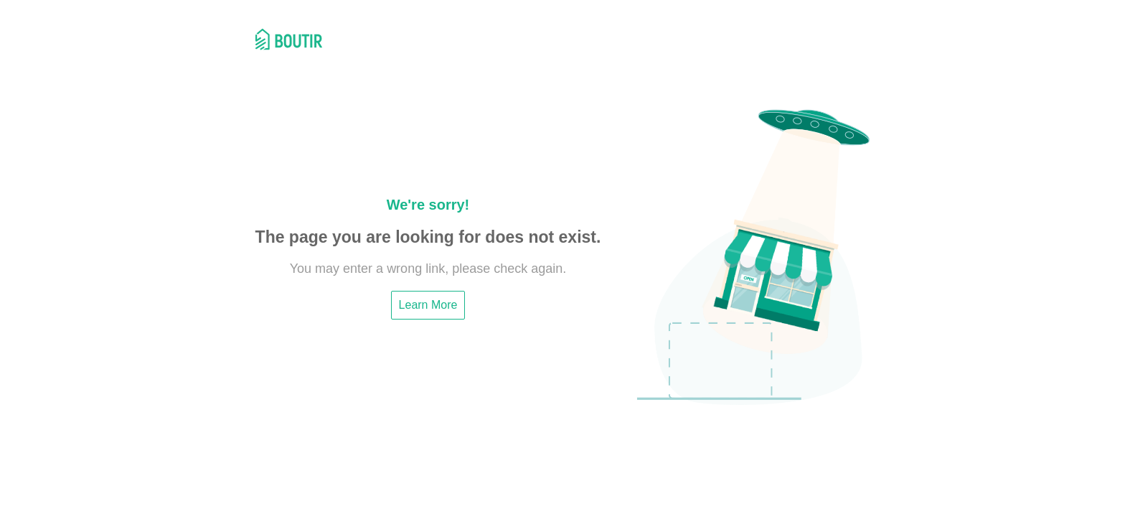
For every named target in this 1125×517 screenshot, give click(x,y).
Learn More (428, 305)
